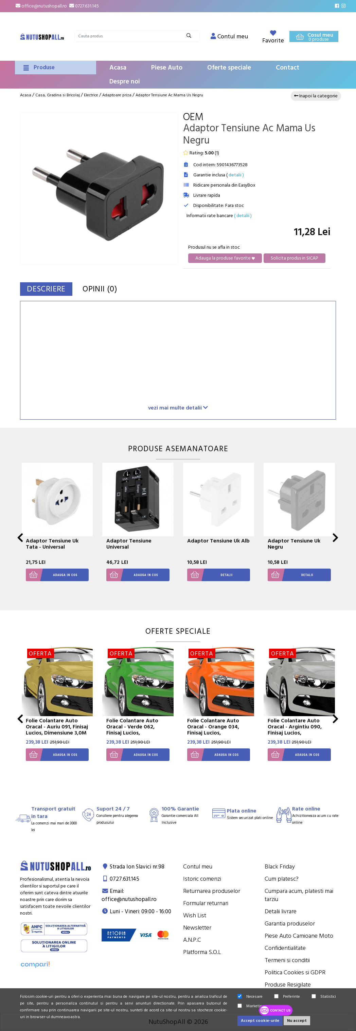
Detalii (210, 575)
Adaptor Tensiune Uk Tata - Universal (52, 544)
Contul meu (197, 866)
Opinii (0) (106, 289)
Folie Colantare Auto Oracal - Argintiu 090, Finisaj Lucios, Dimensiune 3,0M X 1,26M (299, 730)
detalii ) (236, 175)
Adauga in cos (52, 575)
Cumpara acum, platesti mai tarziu (299, 895)
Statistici (324, 996)
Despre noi (124, 81)
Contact (287, 67)
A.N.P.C (192, 940)
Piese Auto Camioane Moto (299, 936)
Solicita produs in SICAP (294, 258)
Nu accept (297, 1021)
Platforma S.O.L (202, 952)
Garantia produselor (290, 923)
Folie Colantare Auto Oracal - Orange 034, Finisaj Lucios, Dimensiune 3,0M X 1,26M (218, 730)
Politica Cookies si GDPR (295, 972)
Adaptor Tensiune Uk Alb (218, 541)
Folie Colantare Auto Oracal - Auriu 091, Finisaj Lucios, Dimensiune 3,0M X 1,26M (57, 730)
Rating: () (201, 153)
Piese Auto (166, 67)
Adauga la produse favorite (225, 258)
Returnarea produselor (211, 891)
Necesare (250, 996)
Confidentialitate (285, 948)
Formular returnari (205, 903)
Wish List (194, 915)
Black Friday (280, 866)
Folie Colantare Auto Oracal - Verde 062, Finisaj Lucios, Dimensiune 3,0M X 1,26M (137, 730)
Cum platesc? (282, 879)
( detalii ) (243, 215)
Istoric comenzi (202, 879)
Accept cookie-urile (260, 1021)
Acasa (117, 67)
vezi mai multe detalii (178, 407)
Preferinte (287, 996)
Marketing (251, 1006)
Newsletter (197, 927)
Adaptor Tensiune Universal (129, 544)
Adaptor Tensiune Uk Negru (294, 544)
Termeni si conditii (287, 960)
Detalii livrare (281, 911)
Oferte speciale (229, 67)
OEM (193, 117)
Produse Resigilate (288, 984)
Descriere (48, 289)
